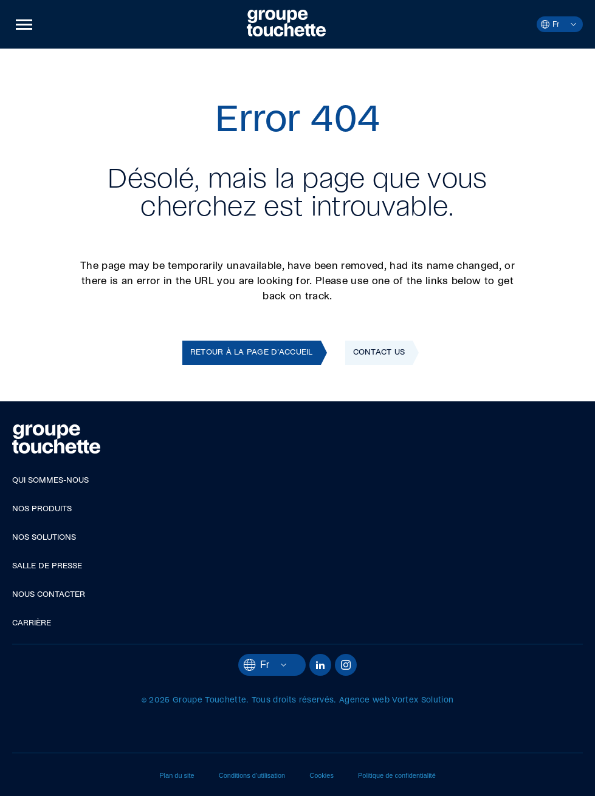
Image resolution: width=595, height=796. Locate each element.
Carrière (31, 623)
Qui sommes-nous (50, 481)
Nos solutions (44, 538)
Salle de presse (47, 566)
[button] (24, 24)
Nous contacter (48, 595)
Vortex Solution (422, 700)
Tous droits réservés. (294, 700)
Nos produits (42, 509)
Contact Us (379, 352)
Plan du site (176, 775)
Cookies (321, 775)
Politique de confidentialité (397, 775)
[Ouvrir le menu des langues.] (567, 24)
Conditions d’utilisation (252, 775)
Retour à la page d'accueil (251, 352)
